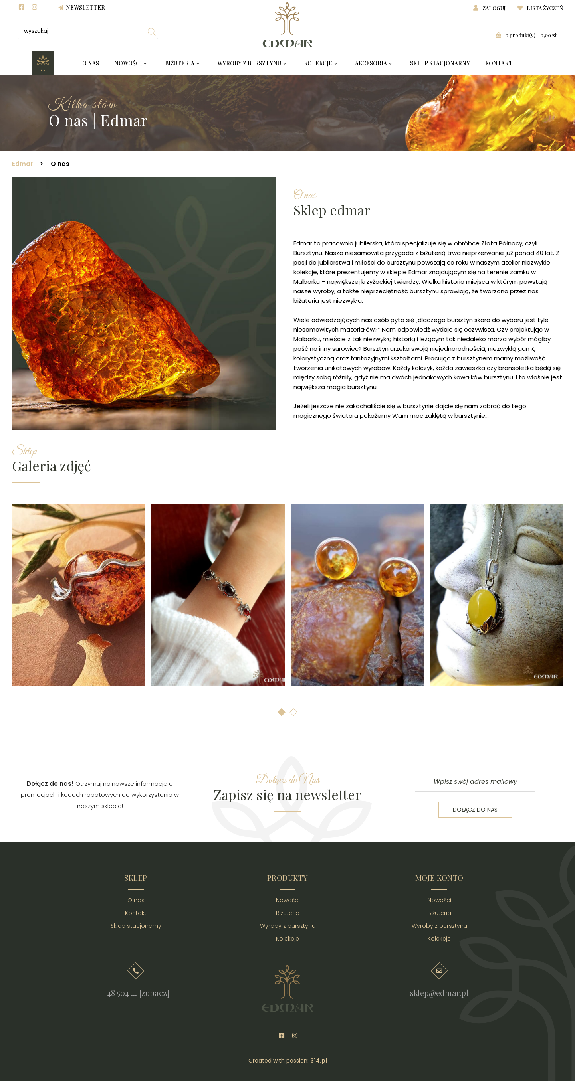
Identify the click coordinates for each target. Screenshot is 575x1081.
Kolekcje (318, 63)
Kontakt (499, 63)
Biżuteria (179, 63)
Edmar (22, 164)
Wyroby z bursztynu (249, 63)
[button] (282, 712)
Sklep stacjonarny (440, 63)
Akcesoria (371, 63)
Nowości (128, 63)
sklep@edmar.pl (439, 992)
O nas (90, 63)
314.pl (318, 1061)
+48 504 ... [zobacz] (136, 992)
